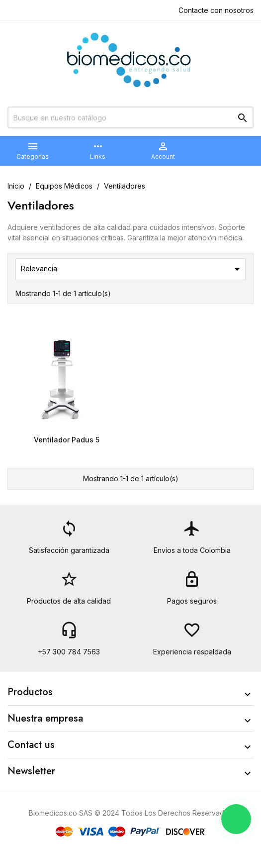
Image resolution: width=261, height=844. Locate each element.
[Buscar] (130, 117)
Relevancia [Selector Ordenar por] (132, 269)
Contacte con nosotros (216, 10)
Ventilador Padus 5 (66, 439)
